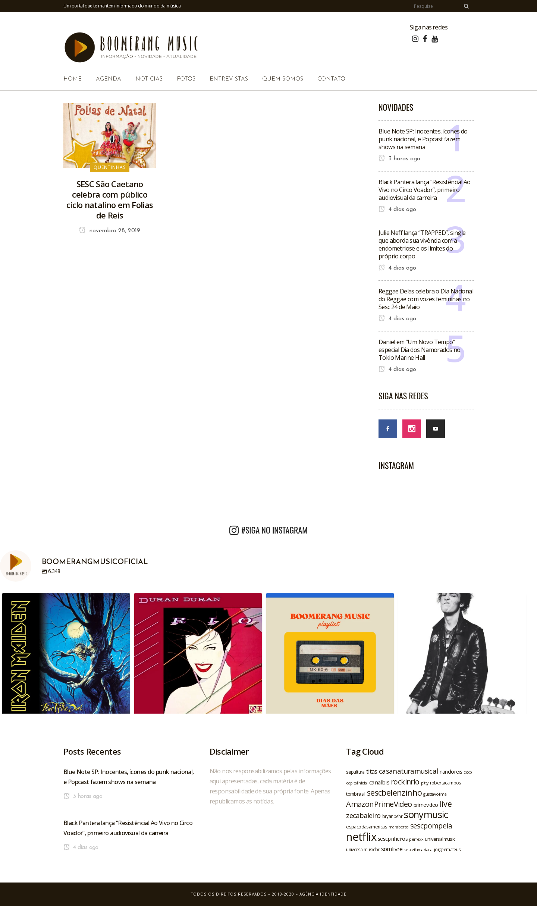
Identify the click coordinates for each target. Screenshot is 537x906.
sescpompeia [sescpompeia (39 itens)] (431, 826)
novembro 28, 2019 (109, 231)
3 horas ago (399, 159)
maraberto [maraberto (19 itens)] (399, 827)
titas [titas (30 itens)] (371, 771)
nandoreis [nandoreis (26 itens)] (451, 771)
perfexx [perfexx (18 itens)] (416, 839)
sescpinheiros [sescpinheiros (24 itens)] (393, 838)
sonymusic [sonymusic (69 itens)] (426, 814)
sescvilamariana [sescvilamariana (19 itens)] (418, 849)
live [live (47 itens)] (446, 803)
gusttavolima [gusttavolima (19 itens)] (434, 794)
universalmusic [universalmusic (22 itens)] (440, 839)
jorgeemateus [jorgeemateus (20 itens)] (447, 849)
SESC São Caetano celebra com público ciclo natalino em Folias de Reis (109, 199)
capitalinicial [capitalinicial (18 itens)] (357, 783)
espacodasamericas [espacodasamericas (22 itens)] (366, 826)
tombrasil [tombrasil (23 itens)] (355, 793)
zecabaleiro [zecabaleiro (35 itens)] (363, 815)
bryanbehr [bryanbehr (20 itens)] (392, 816)
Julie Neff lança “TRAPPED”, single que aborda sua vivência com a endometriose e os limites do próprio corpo (422, 244)
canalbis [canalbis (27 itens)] (379, 782)
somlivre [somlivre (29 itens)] (392, 849)
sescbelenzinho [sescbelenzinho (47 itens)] (394, 792)
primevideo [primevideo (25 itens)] (426, 804)
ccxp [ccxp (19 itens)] (468, 772)
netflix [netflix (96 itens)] (361, 836)
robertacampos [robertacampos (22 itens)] (445, 782)
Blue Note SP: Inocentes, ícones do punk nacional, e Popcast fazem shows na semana (423, 139)
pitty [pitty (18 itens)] (424, 783)
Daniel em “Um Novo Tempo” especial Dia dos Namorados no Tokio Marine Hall (420, 350)
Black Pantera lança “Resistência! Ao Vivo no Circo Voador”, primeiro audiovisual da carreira (424, 190)
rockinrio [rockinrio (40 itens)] (405, 782)
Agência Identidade (322, 894)
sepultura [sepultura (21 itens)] (355, 772)
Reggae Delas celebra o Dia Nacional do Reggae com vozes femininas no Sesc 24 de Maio (426, 299)
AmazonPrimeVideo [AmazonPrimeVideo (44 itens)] (379, 804)
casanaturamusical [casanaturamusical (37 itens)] (408, 771)
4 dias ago (397, 210)
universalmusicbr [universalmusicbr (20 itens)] (362, 849)
